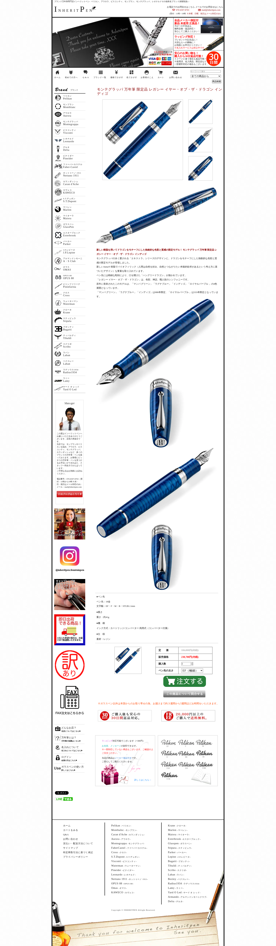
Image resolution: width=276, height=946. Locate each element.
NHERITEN (73, 10)
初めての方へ (71, 77)
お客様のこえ (147, 77)
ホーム (57, 77)
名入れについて (70, 747)
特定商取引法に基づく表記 (78, 852)
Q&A (66, 834)
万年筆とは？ (68, 737)
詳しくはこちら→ (142, 780)
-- (121, 825)
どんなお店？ (68, 727)
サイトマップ (70, 848)
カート (161, 77)
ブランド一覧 (99, 77)
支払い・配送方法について (78, 843)
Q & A (86, 77)
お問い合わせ (175, 77)
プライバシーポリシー (75, 856)
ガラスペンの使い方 (72, 766)
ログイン (66, 757)
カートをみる (70, 830)
